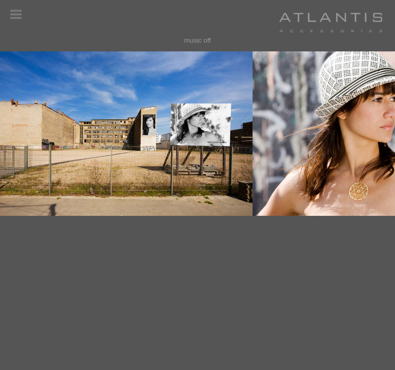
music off (197, 40)
